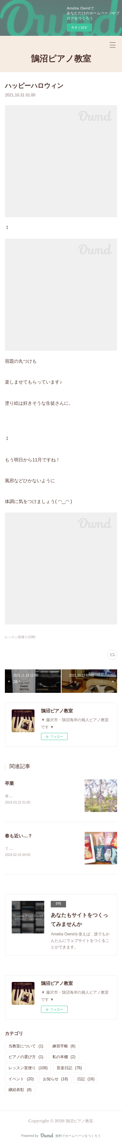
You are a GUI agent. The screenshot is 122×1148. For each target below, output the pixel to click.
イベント (21, 1079)
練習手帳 (63, 1047)
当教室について (25, 1047)
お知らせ (55, 1079)
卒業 (9, 783)
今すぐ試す (79, 27)
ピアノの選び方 (25, 1058)
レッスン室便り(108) (20, 637)
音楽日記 (69, 1069)
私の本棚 (63, 1058)
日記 (85, 1079)
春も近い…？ (18, 836)
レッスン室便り (27, 1069)
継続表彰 (20, 1090)
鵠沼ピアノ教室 (61, 58)
